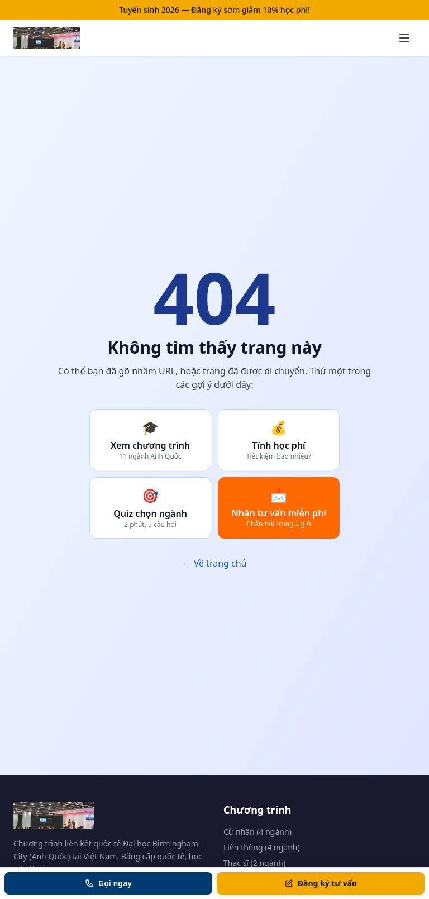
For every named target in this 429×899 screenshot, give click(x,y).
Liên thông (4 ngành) (261, 847)
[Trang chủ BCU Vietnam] (46, 38)
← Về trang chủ (214, 563)
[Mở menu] (404, 38)
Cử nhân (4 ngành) (257, 831)
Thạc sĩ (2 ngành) (254, 863)
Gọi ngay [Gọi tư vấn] (108, 883)
